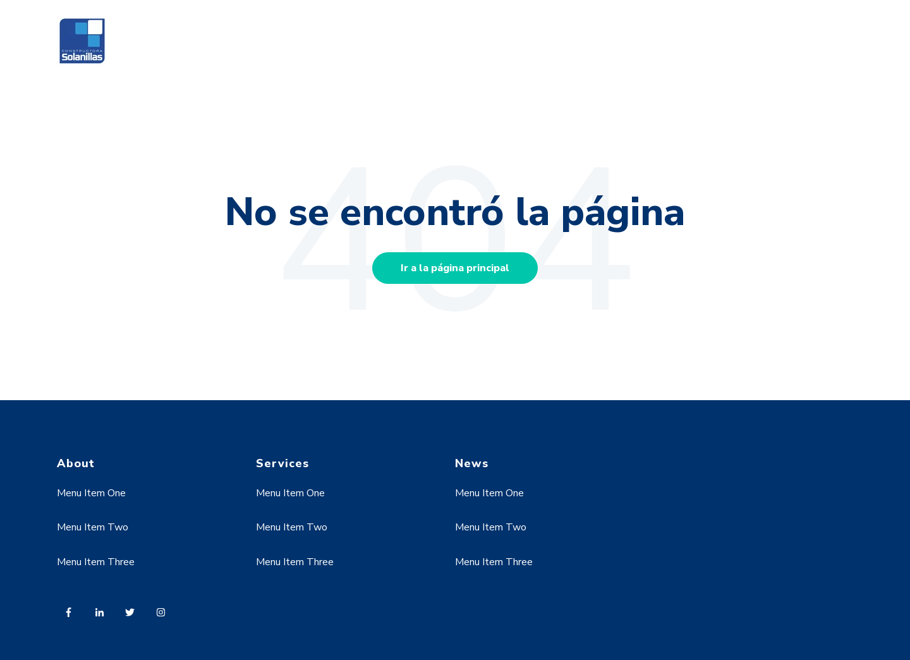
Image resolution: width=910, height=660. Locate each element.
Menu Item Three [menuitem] (96, 562)
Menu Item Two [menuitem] (92, 527)
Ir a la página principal (455, 268)
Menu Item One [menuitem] (91, 493)
